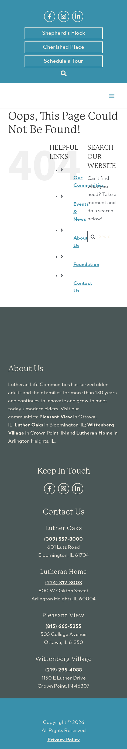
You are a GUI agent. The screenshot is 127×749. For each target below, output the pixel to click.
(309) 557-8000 (63, 539)
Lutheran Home (94, 433)
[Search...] (103, 236)
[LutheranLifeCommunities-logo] (35, 89)
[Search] (63, 73)
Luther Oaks (29, 425)
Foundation (86, 264)
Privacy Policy (63, 740)
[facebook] (49, 16)
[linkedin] (77, 16)
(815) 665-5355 (63, 626)
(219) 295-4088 (63, 670)
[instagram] (63, 16)
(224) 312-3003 (63, 583)
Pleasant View (55, 417)
